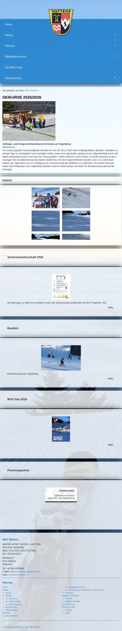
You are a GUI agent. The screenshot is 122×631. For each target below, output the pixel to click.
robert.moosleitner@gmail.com (25, 571)
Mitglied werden (73, 601)
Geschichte (11, 607)
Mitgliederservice (15, 56)
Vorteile (68, 598)
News (8, 593)
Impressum (17, 627)
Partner (68, 610)
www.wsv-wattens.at (18, 574)
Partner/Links (13, 78)
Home (8, 24)
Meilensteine (12, 610)
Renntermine (12, 616)
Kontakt (6, 627)
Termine (10, 45)
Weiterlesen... (9, 147)
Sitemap (29, 627)
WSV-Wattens (32, 90)
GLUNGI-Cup (13, 67)
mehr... (111, 307)
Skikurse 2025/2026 (21, 97)
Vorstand (13, 598)
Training (69, 593)
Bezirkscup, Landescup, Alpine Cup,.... (87, 590)
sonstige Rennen (76, 587)
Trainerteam (15, 601)
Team (8, 595)
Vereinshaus (15, 604)
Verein (9, 35)
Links (67, 613)
